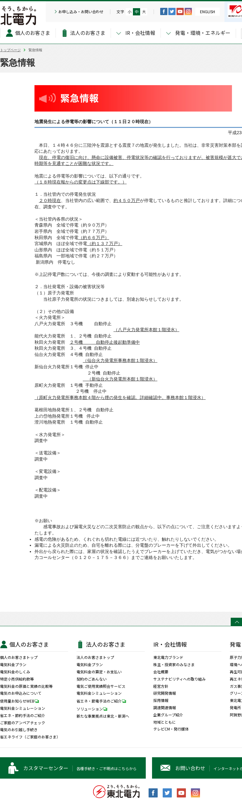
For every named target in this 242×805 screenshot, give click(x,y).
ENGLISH (207, 11)
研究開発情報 (164, 693)
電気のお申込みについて (20, 693)
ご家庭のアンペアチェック (22, 722)
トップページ (10, 50)
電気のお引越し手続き (19, 729)
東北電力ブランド (168, 657)
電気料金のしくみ (15, 671)
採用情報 (160, 700)
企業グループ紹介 (168, 714)
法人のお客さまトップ (95, 657)
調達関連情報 (164, 707)
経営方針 (160, 686)
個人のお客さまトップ (19, 657)
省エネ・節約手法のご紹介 (22, 715)
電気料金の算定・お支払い (99, 671)
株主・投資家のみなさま (174, 664)
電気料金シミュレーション (22, 708)
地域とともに (164, 722)
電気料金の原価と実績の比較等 (26, 686)
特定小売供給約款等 (17, 679)
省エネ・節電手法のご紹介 (102, 701)
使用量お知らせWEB (21, 701)
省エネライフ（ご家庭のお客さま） (30, 736)
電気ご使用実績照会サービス (100, 686)
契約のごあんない (91, 679)
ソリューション (93, 708)
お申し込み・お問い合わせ (80, 12)
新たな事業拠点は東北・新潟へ (102, 716)
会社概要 (160, 671)
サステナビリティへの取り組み (179, 679)
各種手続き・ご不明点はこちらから (80, 768)
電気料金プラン (13, 664)
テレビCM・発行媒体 (171, 728)
